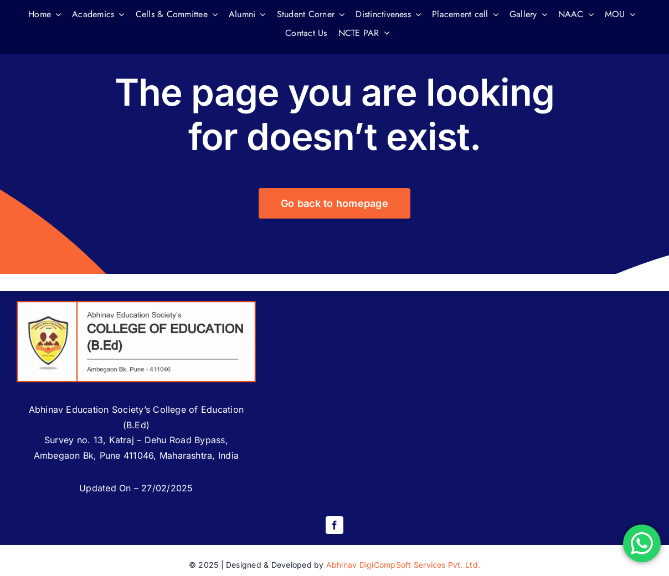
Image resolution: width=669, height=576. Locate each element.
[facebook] (334, 525)
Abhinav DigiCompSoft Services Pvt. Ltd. (403, 564)
